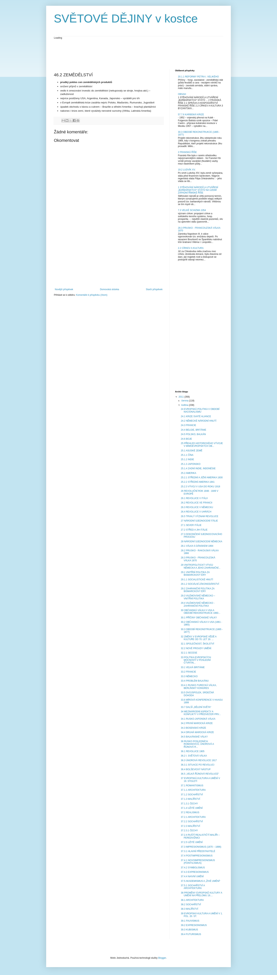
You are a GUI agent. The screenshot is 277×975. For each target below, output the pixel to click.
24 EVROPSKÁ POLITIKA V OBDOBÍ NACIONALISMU (200, 410)
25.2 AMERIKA (188, 473)
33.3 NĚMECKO (189, 676)
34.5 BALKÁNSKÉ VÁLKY (194, 736)
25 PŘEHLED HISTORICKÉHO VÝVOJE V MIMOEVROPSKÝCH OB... (202, 444)
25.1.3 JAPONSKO (190, 464)
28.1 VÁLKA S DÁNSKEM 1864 (197, 546)
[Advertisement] (124, 54)
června (185, 400)
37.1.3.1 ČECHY (189, 803)
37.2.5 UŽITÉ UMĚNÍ (192, 842)
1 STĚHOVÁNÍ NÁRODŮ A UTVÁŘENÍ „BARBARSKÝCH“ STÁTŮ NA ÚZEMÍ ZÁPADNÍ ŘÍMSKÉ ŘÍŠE (198, 190)
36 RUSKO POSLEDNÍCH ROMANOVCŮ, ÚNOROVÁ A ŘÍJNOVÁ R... (197, 744)
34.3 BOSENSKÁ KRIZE (193, 728)
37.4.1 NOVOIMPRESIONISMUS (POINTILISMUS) (198, 861)
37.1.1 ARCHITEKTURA (193, 790)
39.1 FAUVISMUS (190, 920)
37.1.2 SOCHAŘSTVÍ (192, 794)
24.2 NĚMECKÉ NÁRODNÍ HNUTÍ (198, 420)
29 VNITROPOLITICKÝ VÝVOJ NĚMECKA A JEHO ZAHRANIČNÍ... (200, 566)
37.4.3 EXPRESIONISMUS (195, 872)
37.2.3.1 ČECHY (189, 830)
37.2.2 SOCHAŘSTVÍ (192, 821)
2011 (181, 396)
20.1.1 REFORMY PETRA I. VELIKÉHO (198, 76)
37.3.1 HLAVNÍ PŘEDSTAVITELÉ (198, 851)
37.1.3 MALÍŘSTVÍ (190, 799)
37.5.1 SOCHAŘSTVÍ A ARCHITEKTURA (193, 886)
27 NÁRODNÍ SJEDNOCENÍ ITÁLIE (199, 520)
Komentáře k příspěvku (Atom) (91, 295)
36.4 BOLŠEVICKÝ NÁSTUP (196, 769)
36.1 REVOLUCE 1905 (192, 751)
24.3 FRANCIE (188, 425)
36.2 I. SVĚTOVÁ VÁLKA (194, 755)
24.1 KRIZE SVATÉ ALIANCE (196, 416)
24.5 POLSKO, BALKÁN (193, 434)
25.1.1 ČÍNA (187, 455)
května (185, 405)
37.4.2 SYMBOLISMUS (193, 867)
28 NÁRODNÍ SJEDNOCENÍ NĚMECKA (201, 541)
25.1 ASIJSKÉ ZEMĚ (191, 450)
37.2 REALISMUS (190, 812)
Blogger (162, 958)
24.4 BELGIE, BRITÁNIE (193, 430)
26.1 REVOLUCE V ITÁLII (194, 498)
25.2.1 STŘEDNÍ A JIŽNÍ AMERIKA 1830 (202, 477)
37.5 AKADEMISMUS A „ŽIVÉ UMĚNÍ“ (200, 881)
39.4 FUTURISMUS (191, 934)
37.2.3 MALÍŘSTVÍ (190, 826)
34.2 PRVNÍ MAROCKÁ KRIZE (197, 723)
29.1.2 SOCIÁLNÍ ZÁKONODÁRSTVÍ (200, 584)
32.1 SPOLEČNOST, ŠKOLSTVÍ (197, 643)
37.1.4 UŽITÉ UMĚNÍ (192, 808)
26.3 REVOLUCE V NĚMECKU (197, 507)
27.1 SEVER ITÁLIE (191, 525)
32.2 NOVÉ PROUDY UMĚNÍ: (196, 648)
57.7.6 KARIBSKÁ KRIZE (191, 114)
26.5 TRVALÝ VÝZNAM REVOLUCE (199, 516)
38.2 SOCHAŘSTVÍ (191, 904)
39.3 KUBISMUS (189, 929)
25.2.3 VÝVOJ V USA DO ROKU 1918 (200, 486)
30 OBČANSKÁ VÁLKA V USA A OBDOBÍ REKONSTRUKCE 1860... (200, 611)
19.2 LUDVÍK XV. (187, 169)
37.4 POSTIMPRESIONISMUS (197, 855)
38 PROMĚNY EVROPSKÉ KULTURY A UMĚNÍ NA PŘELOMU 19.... (201, 894)
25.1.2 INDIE (187, 459)
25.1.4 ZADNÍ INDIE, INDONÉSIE (198, 468)
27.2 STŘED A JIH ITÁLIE (194, 529)
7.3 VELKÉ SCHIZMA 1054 (192, 210)
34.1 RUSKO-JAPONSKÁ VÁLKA (198, 719)
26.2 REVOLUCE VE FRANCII (196, 502)
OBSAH (182, 94)
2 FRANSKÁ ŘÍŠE (187, 152)
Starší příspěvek (154, 289)
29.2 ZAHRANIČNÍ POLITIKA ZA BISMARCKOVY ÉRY (197, 590)
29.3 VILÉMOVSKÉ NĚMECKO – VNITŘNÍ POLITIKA (198, 597)
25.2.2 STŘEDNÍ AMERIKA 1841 (197, 482)
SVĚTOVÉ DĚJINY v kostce (126, 18)
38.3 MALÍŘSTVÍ (189, 909)
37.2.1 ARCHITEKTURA (193, 817)
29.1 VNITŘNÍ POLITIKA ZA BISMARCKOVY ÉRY (195, 573)
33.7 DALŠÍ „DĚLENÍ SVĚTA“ (196, 707)
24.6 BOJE (186, 439)
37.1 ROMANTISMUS (192, 785)
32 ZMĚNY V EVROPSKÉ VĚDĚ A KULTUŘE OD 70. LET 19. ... (198, 638)
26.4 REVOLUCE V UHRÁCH (196, 511)
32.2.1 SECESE (189, 652)
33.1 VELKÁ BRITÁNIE (193, 667)
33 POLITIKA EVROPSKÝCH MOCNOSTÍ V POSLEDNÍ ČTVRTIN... (196, 660)
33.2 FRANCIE (188, 671)
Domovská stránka (109, 289)
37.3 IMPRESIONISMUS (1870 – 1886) (201, 846)
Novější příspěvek (64, 289)
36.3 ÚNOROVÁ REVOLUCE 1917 (199, 760)
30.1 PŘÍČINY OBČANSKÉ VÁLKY (199, 617)
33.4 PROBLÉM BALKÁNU (195, 680)
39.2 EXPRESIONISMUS (194, 925)
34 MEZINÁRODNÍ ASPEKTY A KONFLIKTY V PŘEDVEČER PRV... (201, 713)
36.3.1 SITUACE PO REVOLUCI (197, 764)
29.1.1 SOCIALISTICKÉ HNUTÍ (197, 579)
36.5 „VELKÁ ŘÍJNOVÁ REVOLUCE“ (200, 773)
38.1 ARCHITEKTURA (192, 900)
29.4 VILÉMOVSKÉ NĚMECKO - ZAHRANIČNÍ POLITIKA (197, 604)
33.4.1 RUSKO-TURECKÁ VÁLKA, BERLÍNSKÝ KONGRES (199, 686)
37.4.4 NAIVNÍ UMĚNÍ (192, 876)
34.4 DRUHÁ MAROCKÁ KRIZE (197, 732)
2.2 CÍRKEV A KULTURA (191, 248)
